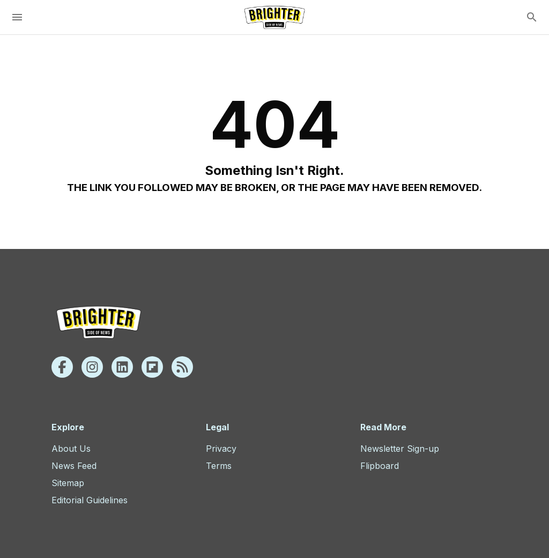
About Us (71, 448)
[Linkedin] (122, 367)
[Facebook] (62, 367)
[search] (532, 17)
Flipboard (379, 465)
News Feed (74, 465)
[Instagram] (92, 367)
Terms (219, 465)
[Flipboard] (152, 367)
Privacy (221, 448)
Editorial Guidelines (89, 500)
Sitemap (67, 483)
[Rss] (182, 367)
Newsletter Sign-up (399, 448)
